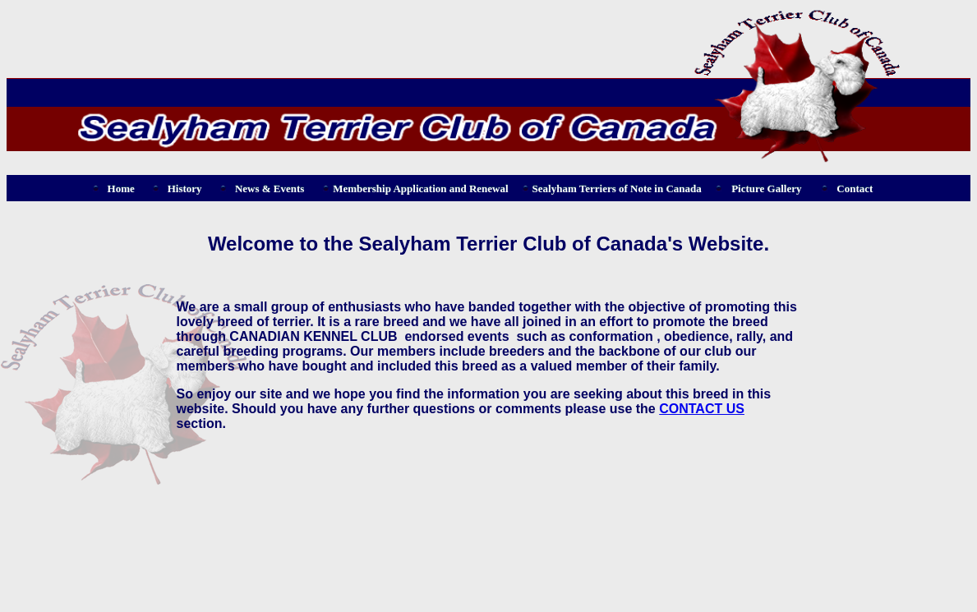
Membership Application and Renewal (420, 188)
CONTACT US (701, 409)
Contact (854, 188)
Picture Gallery (766, 188)
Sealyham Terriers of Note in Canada (617, 188)
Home (121, 188)
